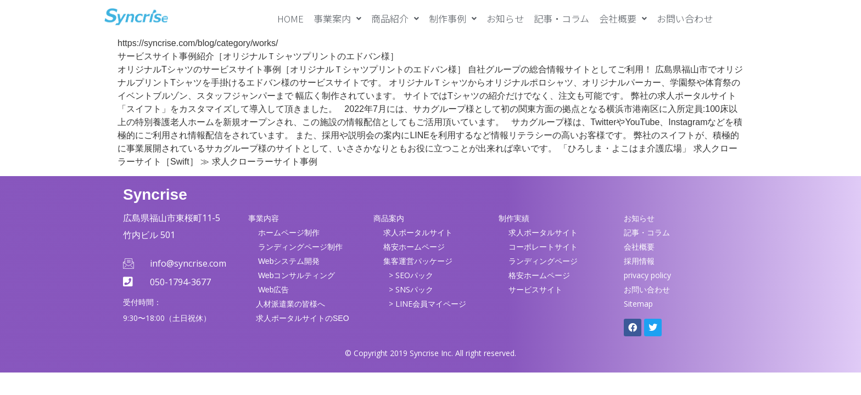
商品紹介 (395, 18)
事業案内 (337, 18)
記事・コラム (561, 18)
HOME (290, 18)
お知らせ (505, 18)
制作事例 (453, 18)
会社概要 (623, 18)
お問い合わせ (685, 18)
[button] (337, 18)
